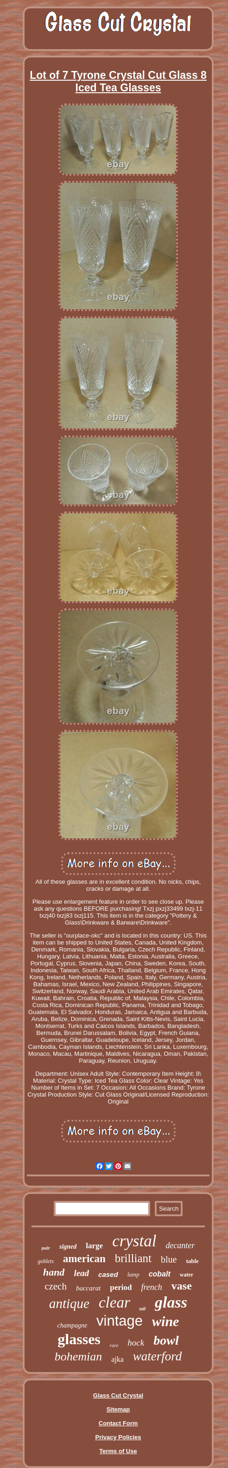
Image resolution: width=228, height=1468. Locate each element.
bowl (165, 1340)
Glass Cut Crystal (118, 1395)
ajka (117, 1359)
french (151, 1287)
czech (55, 1286)
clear (114, 1302)
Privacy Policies (118, 1437)
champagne (72, 1325)
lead (81, 1273)
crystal (134, 1241)
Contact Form (118, 1423)
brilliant (133, 1258)
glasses (78, 1339)
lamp (133, 1274)
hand (53, 1272)
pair (46, 1248)
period (121, 1287)
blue (169, 1259)
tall (142, 1308)
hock (135, 1342)
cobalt (160, 1274)
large (94, 1245)
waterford (157, 1356)
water (186, 1274)
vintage (119, 1321)
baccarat (88, 1288)
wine (165, 1321)
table (192, 1260)
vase (181, 1286)
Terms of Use (118, 1451)
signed (67, 1246)
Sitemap (118, 1409)
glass (171, 1302)
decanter (180, 1245)
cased (108, 1274)
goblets (46, 1261)
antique (69, 1303)
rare (114, 1345)
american (84, 1258)
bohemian (78, 1356)
